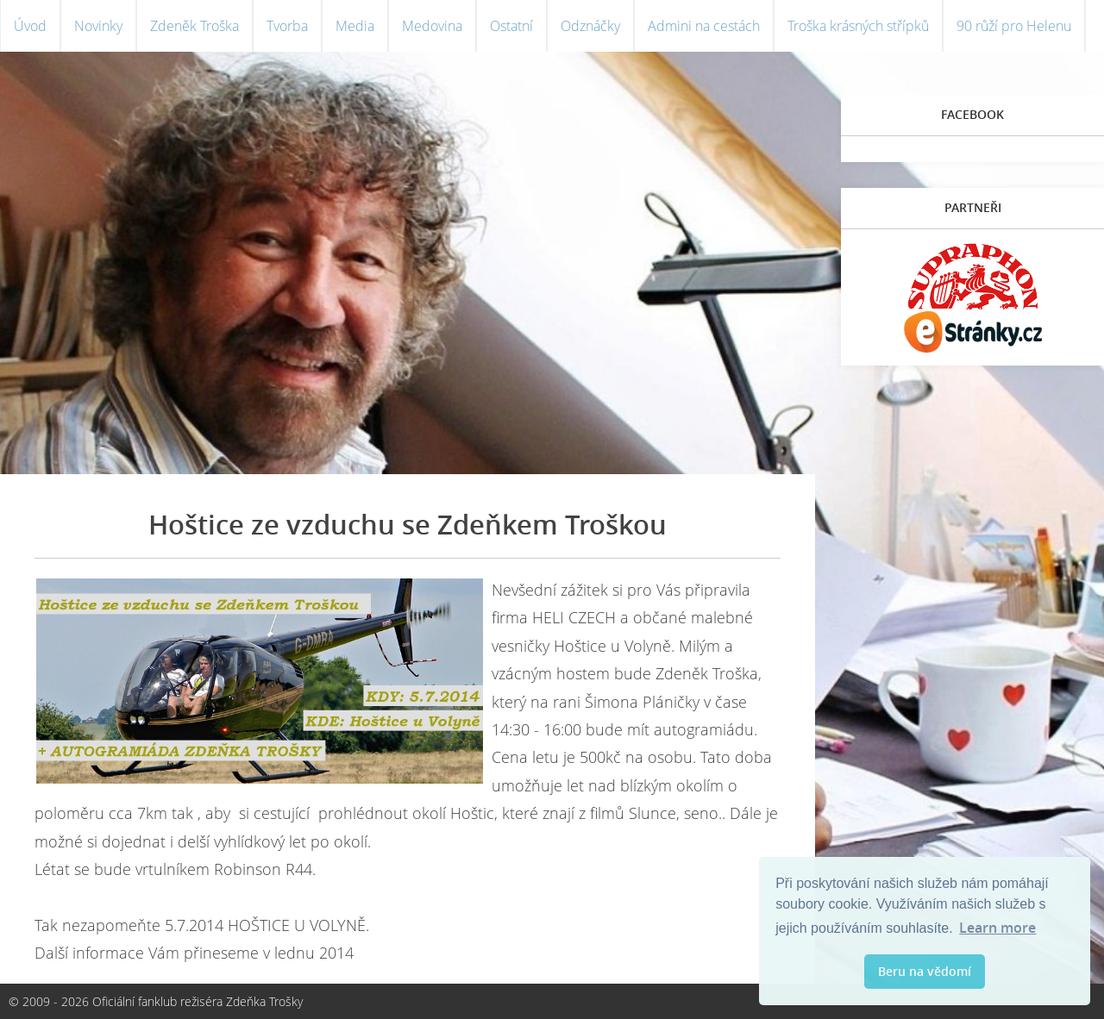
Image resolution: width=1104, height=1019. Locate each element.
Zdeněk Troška (194, 25)
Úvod (30, 25)
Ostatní (511, 25)
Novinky (98, 25)
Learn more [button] (997, 927)
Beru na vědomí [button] (924, 971)
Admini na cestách (704, 25)
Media (355, 25)
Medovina (432, 25)
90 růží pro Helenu (1014, 25)
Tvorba (287, 25)
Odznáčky (590, 25)
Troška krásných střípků (858, 25)
